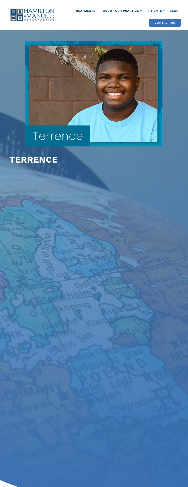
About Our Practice (121, 10)
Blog (174, 10)
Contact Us (165, 22)
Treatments (84, 10)
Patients (154, 10)
